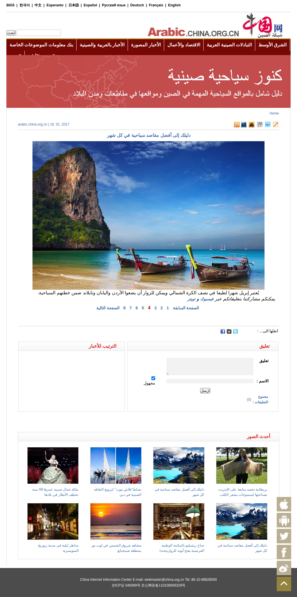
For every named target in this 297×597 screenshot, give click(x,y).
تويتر (191, 299)
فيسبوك (206, 299)
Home (274, 113)
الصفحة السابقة (186, 308)
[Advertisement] (83, 422)
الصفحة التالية (107, 308)
